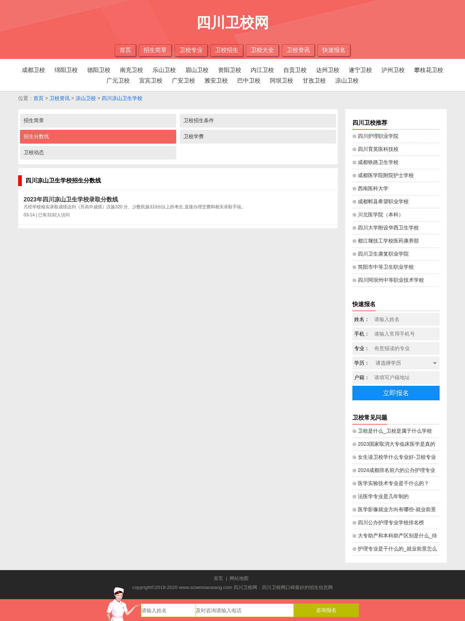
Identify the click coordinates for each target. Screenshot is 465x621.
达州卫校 (327, 70)
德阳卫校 (98, 70)
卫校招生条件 (198, 120)
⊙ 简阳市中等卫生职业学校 (383, 267)
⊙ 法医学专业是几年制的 (380, 496)
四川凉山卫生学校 (122, 98)
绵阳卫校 (66, 70)
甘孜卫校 (314, 80)
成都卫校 (33, 70)
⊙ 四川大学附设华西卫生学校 (385, 228)
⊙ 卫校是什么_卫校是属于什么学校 (392, 431)
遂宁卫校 (360, 70)
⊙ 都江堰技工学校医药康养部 (385, 241)
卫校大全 (262, 50)
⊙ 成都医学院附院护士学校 (383, 175)
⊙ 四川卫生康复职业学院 (380, 254)
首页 (125, 50)
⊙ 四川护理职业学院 (375, 136)
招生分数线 (36, 136)
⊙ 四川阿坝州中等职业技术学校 (388, 280)
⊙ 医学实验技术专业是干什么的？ (390, 483)
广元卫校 (118, 80)
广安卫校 (183, 80)
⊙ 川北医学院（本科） (378, 214)
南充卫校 (131, 70)
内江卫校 (262, 70)
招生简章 (155, 50)
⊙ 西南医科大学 (370, 188)
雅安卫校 (216, 80)
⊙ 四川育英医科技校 (375, 149)
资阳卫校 (229, 70)
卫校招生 (226, 50)
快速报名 (333, 50)
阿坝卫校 (281, 80)
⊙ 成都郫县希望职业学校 (380, 201)
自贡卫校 (295, 70)
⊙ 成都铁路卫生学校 (375, 162)
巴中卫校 (248, 80)
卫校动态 (34, 152)
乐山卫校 (164, 70)
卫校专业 (191, 50)
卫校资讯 (298, 50)
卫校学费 (193, 136)
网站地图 (239, 578)
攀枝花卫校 (428, 70)
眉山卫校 (197, 70)
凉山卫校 (347, 80)
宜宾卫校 (150, 80)
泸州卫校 (393, 70)
